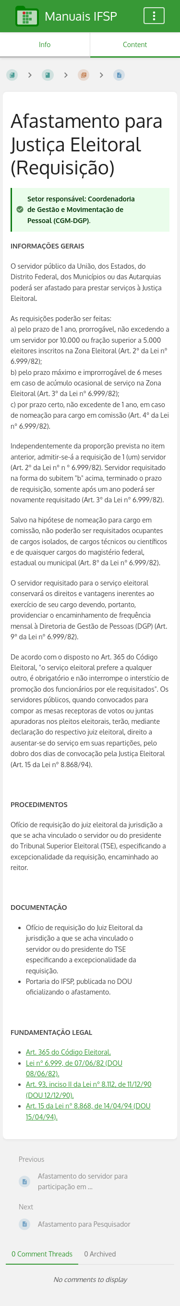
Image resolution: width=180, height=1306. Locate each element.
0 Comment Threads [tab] (42, 1254)
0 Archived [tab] (100, 1254)
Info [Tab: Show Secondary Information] (45, 44)
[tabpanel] (90, 1279)
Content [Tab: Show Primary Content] (135, 44)
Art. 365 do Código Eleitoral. (68, 1052)
